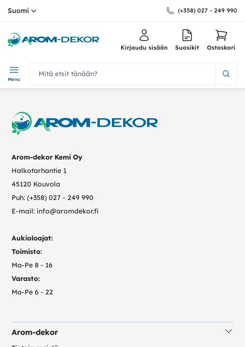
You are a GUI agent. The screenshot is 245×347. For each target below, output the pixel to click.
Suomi (23, 10)
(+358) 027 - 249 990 (207, 10)
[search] (122, 73)
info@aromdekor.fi (67, 211)
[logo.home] (53, 40)
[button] (221, 40)
